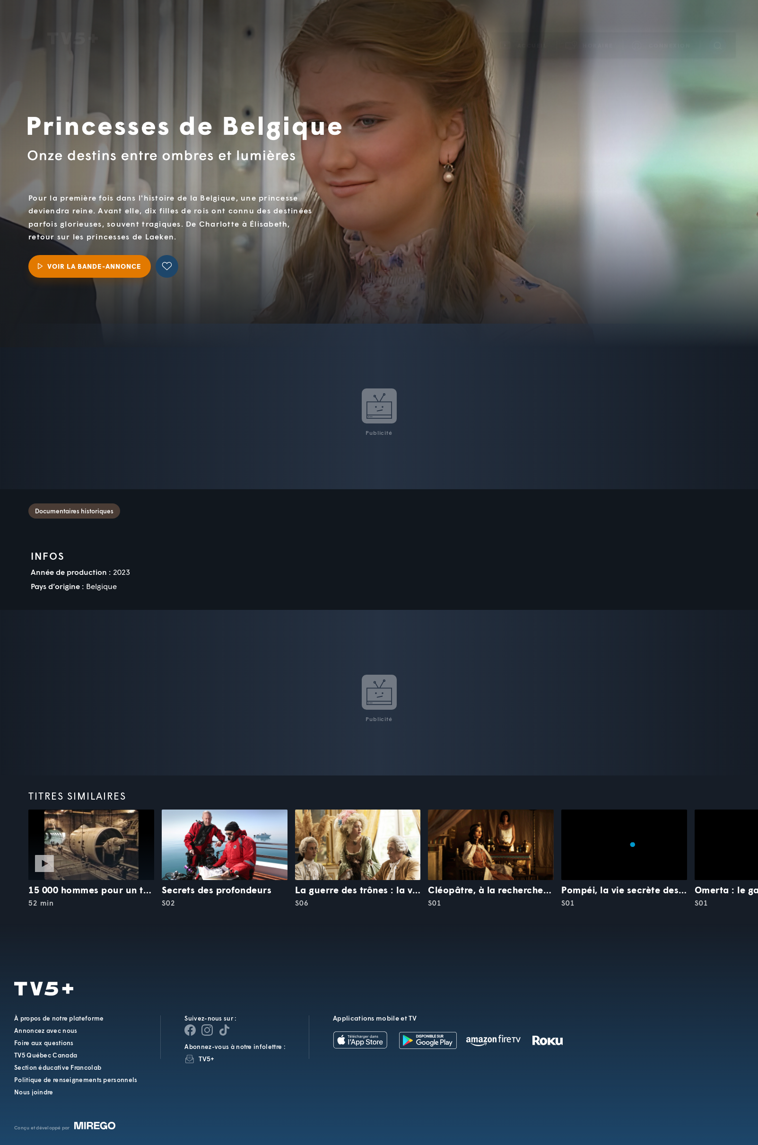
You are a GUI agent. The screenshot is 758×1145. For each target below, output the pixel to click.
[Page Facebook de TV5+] (190, 1030)
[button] (590, 32)
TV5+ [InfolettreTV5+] (206, 1059)
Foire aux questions (44, 1043)
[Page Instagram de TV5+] (207, 1030)
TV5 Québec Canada (45, 1055)
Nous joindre (33, 1092)
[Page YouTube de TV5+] (224, 1030)
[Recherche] (717, 32)
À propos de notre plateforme (59, 1018)
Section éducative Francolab (57, 1067)
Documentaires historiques (74, 511)
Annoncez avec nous (45, 1030)
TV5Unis (72, 25)
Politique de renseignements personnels (75, 1079)
